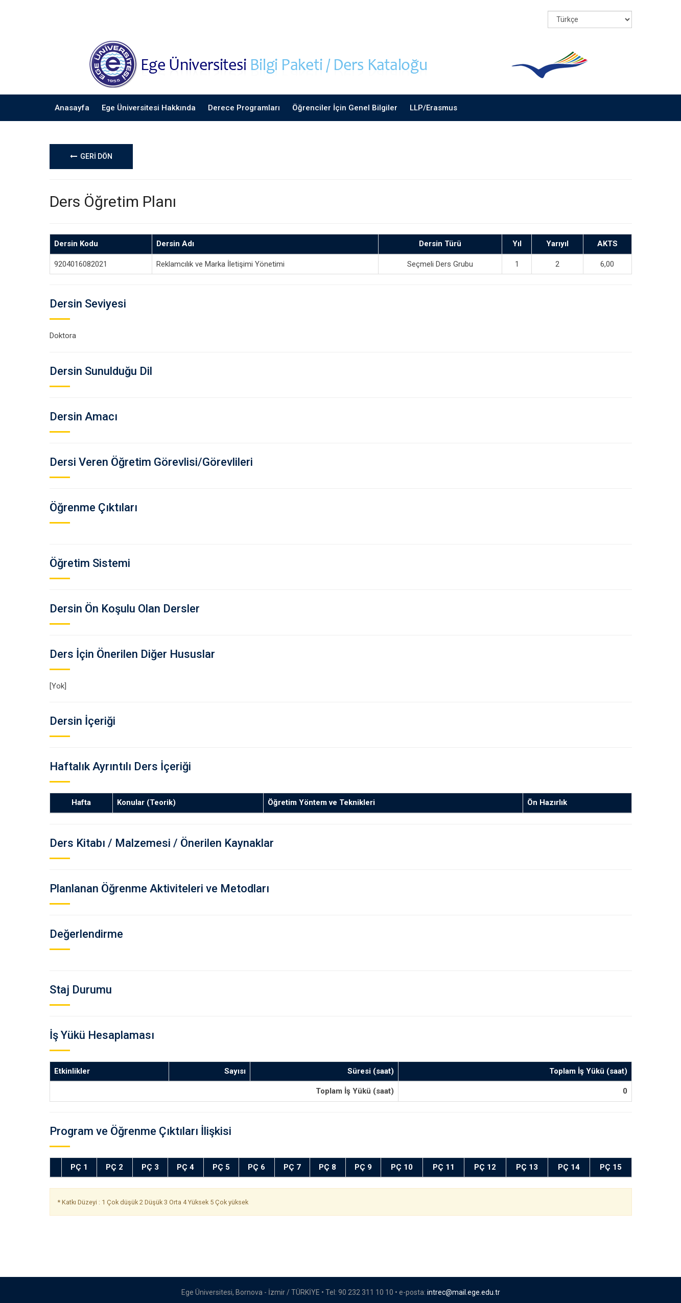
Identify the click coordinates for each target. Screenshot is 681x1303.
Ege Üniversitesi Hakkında (149, 102)
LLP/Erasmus (433, 102)
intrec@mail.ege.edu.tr (463, 1287)
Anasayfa (72, 102)
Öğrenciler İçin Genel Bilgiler (344, 102)
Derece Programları (244, 102)
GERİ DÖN (91, 151)
